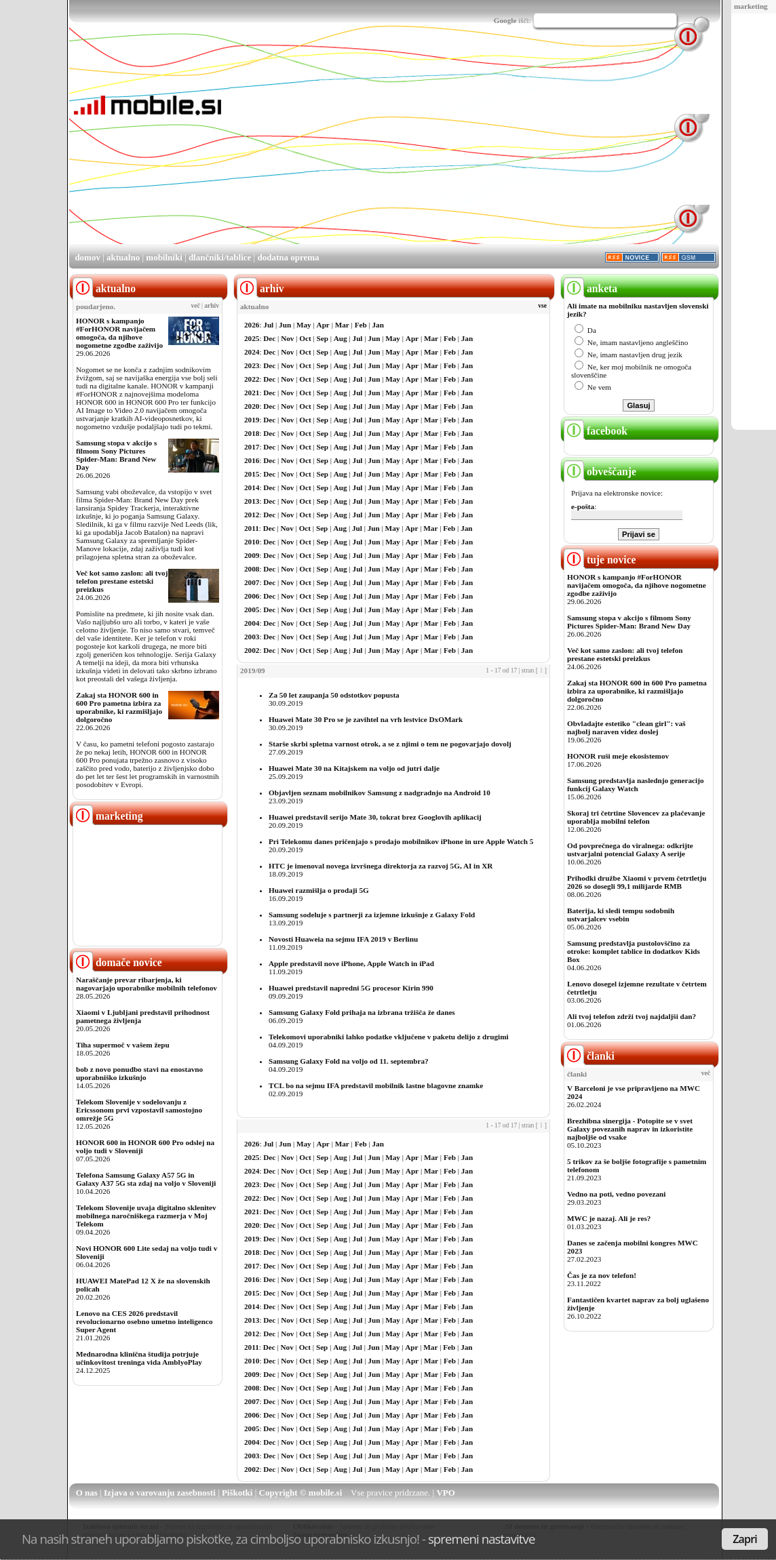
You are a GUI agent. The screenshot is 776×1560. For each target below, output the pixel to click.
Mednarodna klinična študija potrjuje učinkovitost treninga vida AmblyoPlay (139, 1358)
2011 (251, 528)
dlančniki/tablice (220, 257)
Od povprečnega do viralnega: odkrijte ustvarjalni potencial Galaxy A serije (630, 849)
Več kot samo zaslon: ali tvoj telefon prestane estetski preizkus (122, 581)
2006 (251, 596)
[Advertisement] (450, 148)
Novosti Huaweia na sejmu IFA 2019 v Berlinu (343, 939)
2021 (251, 392)
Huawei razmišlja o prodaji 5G (319, 890)
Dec (269, 338)
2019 (251, 420)
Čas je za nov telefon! (601, 1275)
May (303, 325)
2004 (251, 623)
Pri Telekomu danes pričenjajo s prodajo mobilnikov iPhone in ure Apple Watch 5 (401, 841)
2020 (251, 406)
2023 (251, 365)
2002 (251, 650)
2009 (251, 555)
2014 (251, 487)
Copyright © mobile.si (301, 1492)
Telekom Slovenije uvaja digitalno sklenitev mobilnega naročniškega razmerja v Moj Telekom (146, 1215)
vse (542, 305)
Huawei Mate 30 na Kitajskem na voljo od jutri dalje (354, 768)
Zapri (745, 1539)
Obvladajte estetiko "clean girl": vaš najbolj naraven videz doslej (626, 727)
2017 (251, 447)
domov (87, 257)
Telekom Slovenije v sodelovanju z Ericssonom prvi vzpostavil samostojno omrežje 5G (139, 1110)
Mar (342, 325)
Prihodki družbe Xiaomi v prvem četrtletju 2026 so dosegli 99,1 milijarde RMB (636, 882)
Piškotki (237, 1492)
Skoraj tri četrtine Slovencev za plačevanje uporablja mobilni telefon (636, 817)
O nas (87, 1492)
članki (589, 1056)
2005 (251, 609)
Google (505, 20)
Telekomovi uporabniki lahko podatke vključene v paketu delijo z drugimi (389, 1037)
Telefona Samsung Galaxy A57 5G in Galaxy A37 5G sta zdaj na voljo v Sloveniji (146, 1179)
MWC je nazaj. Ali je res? (609, 1218)
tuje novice (600, 559)
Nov (287, 338)
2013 (251, 501)
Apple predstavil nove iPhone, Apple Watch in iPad (351, 963)
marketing (751, 6)
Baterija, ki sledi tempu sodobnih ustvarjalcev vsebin (620, 914)
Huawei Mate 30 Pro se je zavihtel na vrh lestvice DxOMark (366, 719)
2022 (251, 379)
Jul (268, 325)
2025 (251, 338)
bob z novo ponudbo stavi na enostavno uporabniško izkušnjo (139, 1073)
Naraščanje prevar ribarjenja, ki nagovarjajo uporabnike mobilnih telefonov (146, 984)
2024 (251, 352)
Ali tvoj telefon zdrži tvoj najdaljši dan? (631, 1016)
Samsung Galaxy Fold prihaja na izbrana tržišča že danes (362, 1012)
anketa (590, 288)
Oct (305, 338)
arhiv (211, 305)
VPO (445, 1492)
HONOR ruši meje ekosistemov (618, 756)
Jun (285, 325)
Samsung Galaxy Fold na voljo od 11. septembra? (349, 1061)
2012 (251, 515)
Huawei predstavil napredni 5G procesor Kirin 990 (351, 988)
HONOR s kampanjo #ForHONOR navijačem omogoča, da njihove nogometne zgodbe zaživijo (119, 333)
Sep (322, 338)
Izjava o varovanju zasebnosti (160, 1492)
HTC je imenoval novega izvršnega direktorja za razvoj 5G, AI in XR (380, 866)
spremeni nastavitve (481, 1538)
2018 (251, 433)
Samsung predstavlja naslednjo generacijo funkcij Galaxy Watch (635, 784)
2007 (251, 582)
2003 (251, 637)
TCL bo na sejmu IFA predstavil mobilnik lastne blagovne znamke (376, 1085)
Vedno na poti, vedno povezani (616, 1194)
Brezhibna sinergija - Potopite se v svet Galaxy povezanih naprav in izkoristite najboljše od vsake (630, 1129)
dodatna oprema (288, 257)
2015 (251, 474)
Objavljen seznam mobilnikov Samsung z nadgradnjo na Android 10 (379, 792)
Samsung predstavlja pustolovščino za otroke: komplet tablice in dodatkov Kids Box (633, 951)
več (195, 305)
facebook (595, 431)
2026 (251, 325)
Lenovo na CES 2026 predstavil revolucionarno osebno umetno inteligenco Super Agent (144, 1321)
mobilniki (164, 257)
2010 (251, 542)
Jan (378, 325)
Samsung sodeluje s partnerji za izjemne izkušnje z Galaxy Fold (372, 915)
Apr (323, 325)
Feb (361, 325)
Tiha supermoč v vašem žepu (123, 1045)
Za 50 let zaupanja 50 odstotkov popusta (334, 695)
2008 (251, 569)
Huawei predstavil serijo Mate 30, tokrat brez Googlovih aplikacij (375, 817)
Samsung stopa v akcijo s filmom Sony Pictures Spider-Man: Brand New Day (116, 455)
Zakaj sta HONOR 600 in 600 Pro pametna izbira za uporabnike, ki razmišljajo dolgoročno (119, 707)
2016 (251, 460)
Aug (340, 338)
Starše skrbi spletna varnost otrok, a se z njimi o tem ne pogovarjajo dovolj (390, 744)
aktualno (123, 257)
